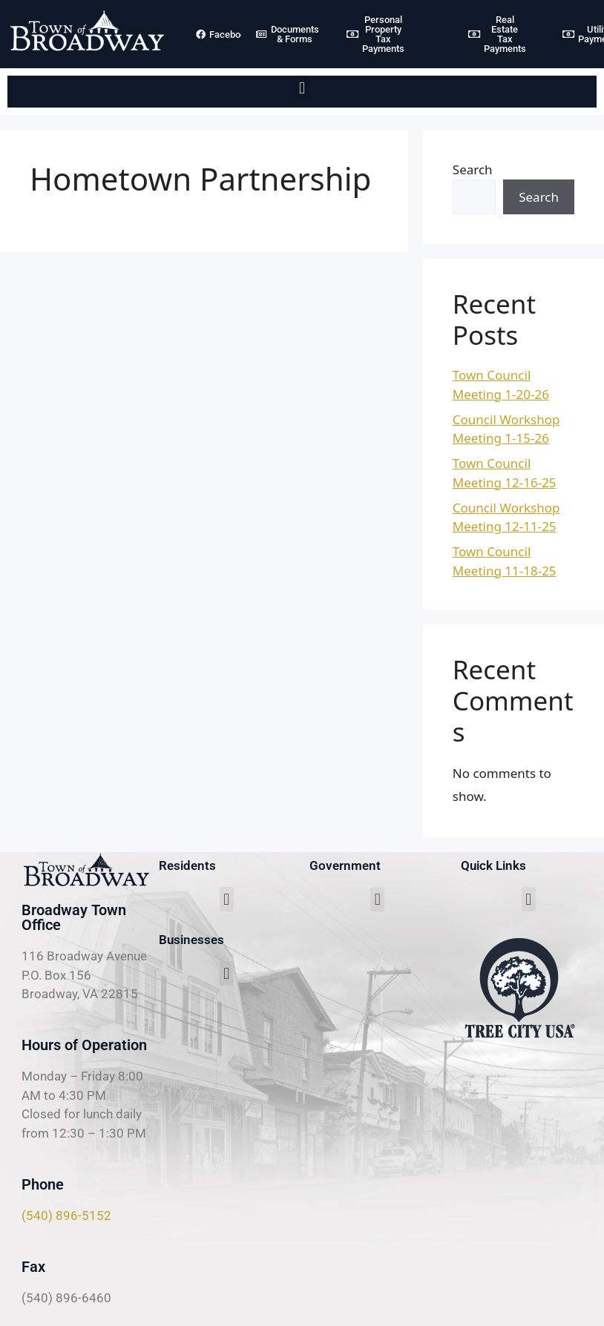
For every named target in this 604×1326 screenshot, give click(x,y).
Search (473, 169)
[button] (302, 88)
